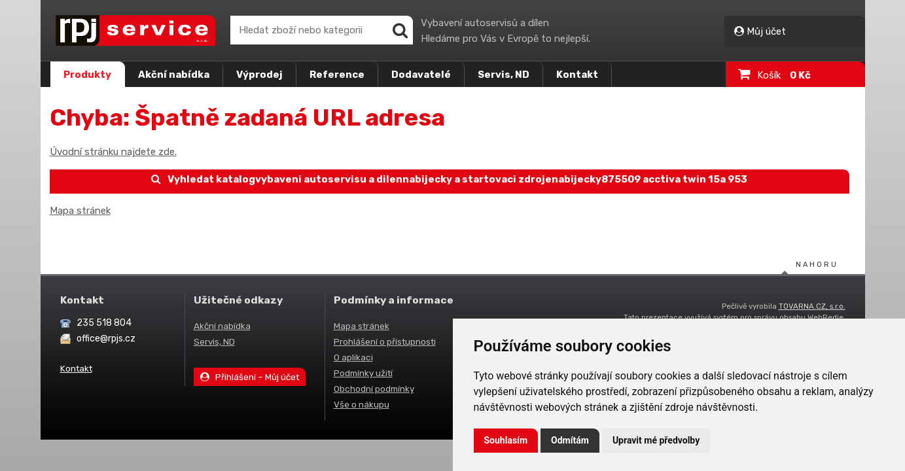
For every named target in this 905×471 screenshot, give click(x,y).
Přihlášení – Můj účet (250, 377)
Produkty (87, 74)
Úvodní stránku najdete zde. (113, 152)
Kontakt (577, 74)
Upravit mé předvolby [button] (656, 440)
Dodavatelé (421, 74)
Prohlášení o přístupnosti (385, 341)
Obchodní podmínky (374, 388)
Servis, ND (503, 74)
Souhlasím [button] (506, 440)
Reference (337, 74)
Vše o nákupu (361, 404)
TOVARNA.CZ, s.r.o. (812, 306)
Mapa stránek (80, 211)
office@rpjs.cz (106, 338)
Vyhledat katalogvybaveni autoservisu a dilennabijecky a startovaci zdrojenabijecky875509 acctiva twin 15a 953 (449, 179)
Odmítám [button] (570, 440)
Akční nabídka (173, 74)
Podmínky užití (363, 373)
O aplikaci (353, 357)
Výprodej (259, 74)
